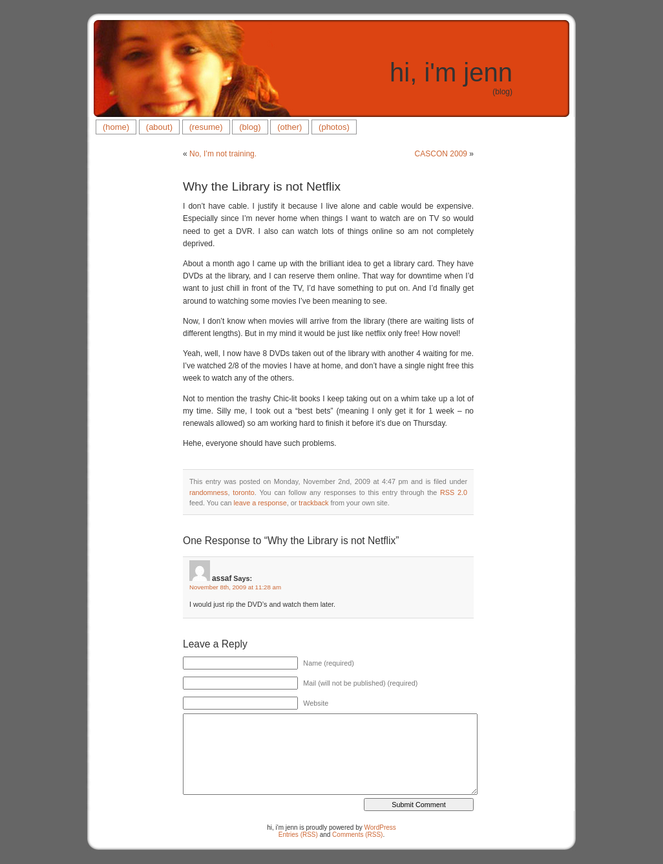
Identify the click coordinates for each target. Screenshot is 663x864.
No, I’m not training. (223, 153)
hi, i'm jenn (451, 72)
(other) (289, 127)
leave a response (259, 503)
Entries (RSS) (298, 834)
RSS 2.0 (453, 492)
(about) (159, 127)
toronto (244, 492)
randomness (208, 492)
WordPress (380, 827)
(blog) (249, 127)
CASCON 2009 (441, 153)
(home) (116, 127)
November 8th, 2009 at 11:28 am (235, 587)
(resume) (206, 127)
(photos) (334, 127)
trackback (313, 503)
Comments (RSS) (357, 834)
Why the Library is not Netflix (262, 186)
